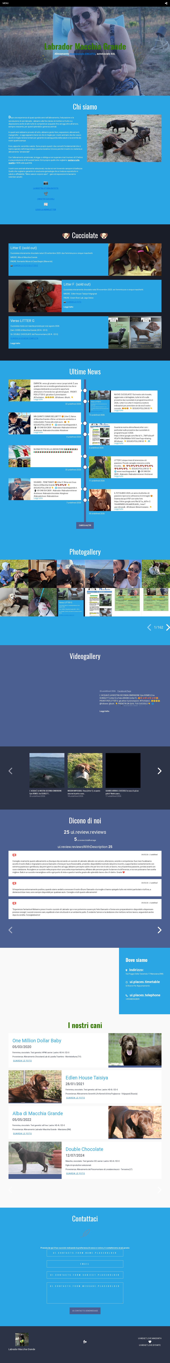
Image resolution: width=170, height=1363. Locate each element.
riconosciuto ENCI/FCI (82, 53)
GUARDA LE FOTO (73, 302)
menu (6, 3)
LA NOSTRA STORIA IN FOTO (46, 188)
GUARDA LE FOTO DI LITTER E (25, 265)
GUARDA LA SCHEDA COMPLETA (24, 338)
